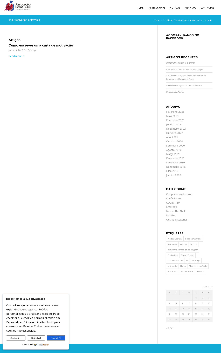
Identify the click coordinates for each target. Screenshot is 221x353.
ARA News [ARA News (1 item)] (172, 244)
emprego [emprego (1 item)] (195, 260)
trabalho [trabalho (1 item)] (200, 271)
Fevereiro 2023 (175, 120)
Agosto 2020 (174, 149)
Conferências (173, 198)
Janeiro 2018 (173, 175)
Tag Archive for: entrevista (24, 19)
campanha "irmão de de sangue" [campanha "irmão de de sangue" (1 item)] (183, 249)
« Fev (169, 328)
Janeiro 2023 (173, 124)
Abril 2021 (172, 137)
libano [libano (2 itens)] (183, 266)
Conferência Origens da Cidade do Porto (184, 85)
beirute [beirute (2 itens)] (193, 244)
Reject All (36, 338)
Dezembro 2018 (176, 166)
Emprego (32, 50)
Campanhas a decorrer (179, 194)
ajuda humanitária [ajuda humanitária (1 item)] (193, 238)
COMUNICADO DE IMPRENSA (180, 63)
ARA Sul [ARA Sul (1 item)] (183, 244)
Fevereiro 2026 (175, 111)
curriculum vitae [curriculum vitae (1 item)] (175, 260)
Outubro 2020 (174, 141)
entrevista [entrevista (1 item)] (172, 266)
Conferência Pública (175, 92)
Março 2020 (173, 154)
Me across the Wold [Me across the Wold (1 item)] (198, 266)
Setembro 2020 (175, 145)
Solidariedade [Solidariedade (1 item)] (187, 271)
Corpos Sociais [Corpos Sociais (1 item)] (187, 255)
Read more (17, 56)
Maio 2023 (172, 116)
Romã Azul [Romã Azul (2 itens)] (172, 271)
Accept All (56, 338)
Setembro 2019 (175, 162)
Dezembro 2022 (176, 128)
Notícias (171, 215)
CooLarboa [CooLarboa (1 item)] (173, 255)
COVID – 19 (173, 202)
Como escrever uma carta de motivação (41, 45)
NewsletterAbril (175, 211)
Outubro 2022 (174, 133)
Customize (15, 338)
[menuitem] (140, 7)
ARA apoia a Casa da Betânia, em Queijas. (185, 69)
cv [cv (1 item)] (187, 260)
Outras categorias (177, 219)
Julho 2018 (172, 170)
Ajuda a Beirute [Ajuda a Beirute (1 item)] (175, 238)
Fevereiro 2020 (175, 158)
